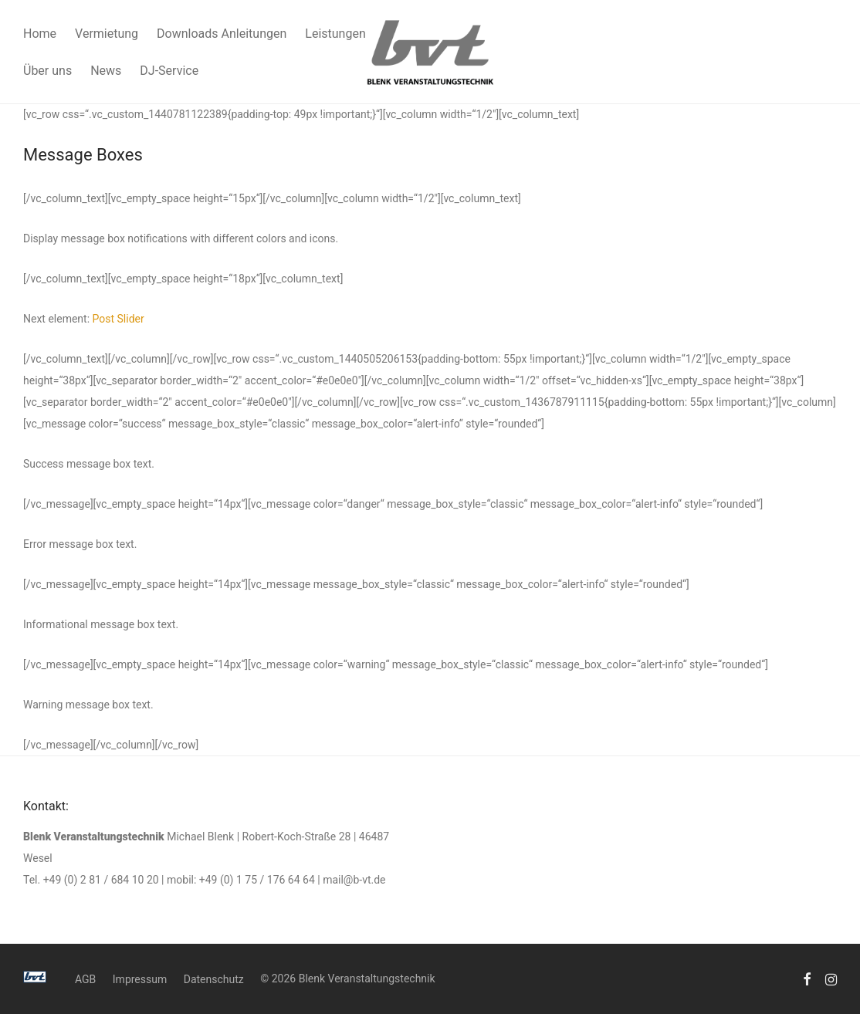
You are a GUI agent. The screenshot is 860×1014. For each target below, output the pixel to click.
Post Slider (118, 319)
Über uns (47, 70)
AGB (85, 979)
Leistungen (335, 33)
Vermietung (106, 33)
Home (39, 33)
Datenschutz (214, 979)
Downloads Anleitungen (221, 33)
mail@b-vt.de (354, 880)
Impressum (140, 979)
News (105, 70)
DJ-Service (169, 70)
